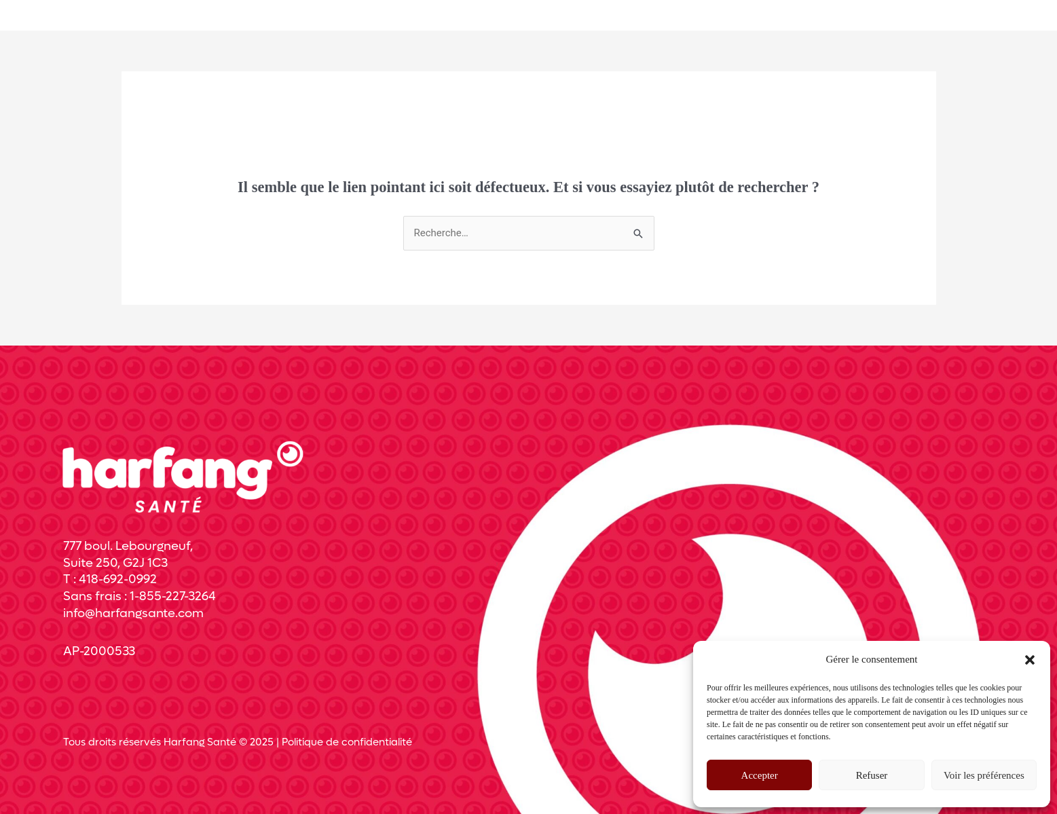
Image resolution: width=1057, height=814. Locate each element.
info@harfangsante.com (133, 613)
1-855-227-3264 (173, 596)
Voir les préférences (984, 775)
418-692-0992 (118, 579)
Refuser (872, 775)
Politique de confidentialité (347, 742)
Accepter (759, 775)
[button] (1030, 660)
